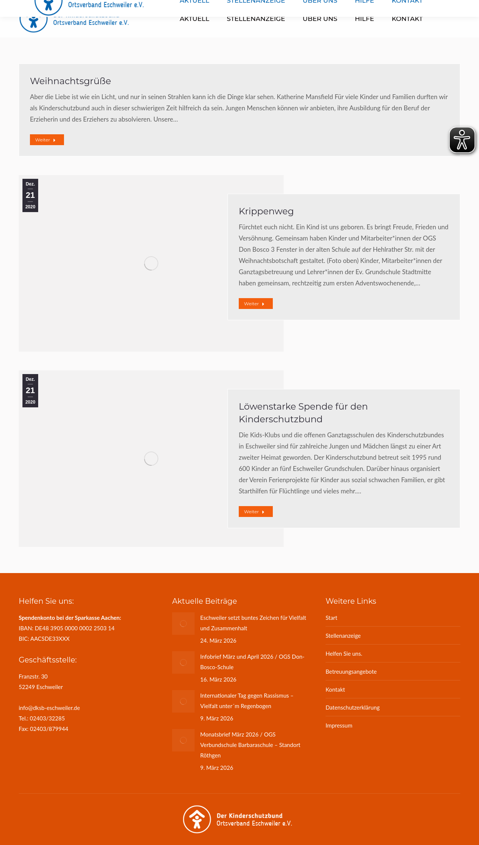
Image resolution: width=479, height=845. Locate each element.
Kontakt (335, 689)
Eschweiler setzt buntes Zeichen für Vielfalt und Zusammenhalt (253, 622)
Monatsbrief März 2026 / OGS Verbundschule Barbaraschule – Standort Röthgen (250, 745)
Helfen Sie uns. (344, 653)
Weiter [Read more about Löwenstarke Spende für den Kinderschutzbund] (254, 511)
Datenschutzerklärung (353, 707)
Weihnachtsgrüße (70, 81)
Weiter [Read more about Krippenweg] (254, 303)
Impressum (339, 725)
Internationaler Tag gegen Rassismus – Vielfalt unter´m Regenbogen (247, 700)
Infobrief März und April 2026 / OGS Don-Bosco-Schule (252, 661)
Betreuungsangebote (351, 671)
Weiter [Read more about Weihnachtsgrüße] (45, 140)
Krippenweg (266, 211)
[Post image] (183, 623)
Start (331, 617)
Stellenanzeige (343, 635)
